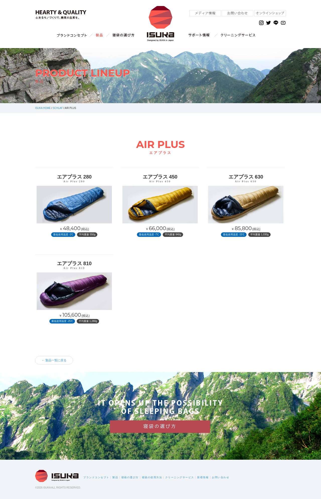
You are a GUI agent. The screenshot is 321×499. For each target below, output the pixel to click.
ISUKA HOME (43, 108)
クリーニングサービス (179, 477)
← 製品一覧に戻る (54, 360)
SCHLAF (58, 108)
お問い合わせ (220, 477)
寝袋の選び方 (130, 477)
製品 (115, 477)
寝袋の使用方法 (152, 477)
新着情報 (203, 477)
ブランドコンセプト (96, 477)
